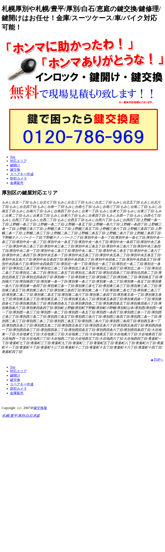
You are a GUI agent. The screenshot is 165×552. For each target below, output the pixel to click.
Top (12, 157)
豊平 (13, 415)
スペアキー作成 (22, 174)
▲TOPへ (156, 359)
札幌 (6, 415)
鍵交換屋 (40, 408)
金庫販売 (16, 183)
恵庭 (36, 415)
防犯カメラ (18, 178)
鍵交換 (15, 169)
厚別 (21, 415)
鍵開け (15, 165)
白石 (29, 415)
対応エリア (18, 161)
